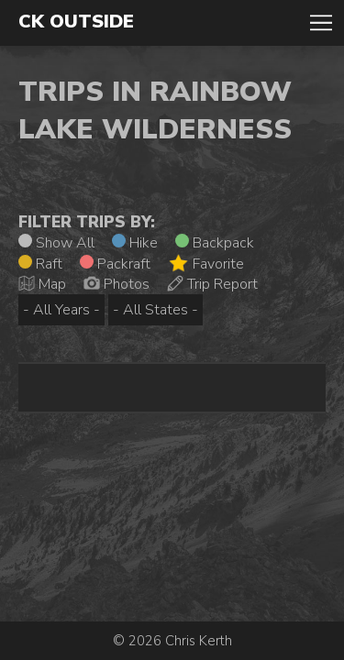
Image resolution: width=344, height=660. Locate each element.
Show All (56, 243)
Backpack (214, 243)
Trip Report (212, 284)
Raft (40, 264)
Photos (116, 284)
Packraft (115, 264)
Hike (135, 243)
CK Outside (76, 22)
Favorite (206, 263)
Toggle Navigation (321, 23)
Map (42, 284)
